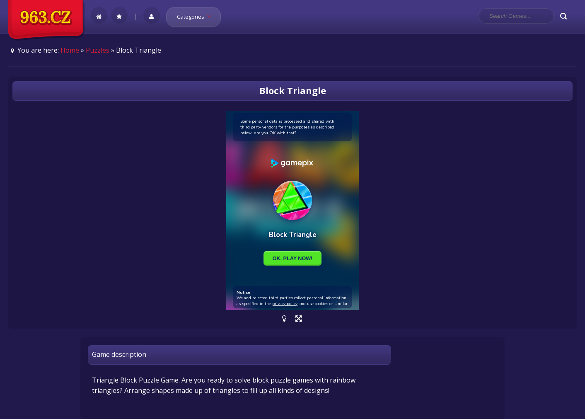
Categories (196, 16)
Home (69, 50)
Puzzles (97, 50)
